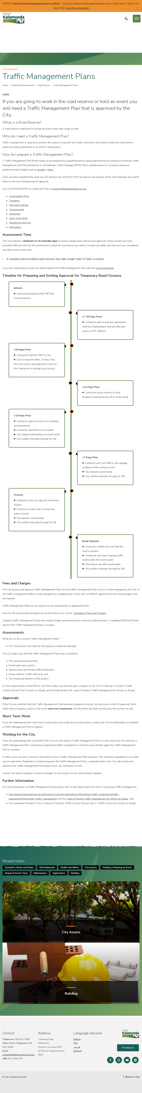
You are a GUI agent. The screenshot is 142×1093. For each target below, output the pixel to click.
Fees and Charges (18, 205)
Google (41, 169)
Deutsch (77, 1049)
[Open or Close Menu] (136, 18)
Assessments (16, 209)
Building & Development (22, 85)
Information (15, 227)
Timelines (14, 200)
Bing (50, 169)
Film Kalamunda (47, 867)
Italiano (77, 1038)
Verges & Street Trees (16, 873)
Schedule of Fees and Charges (89, 613)
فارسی (76, 1045)
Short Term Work (18, 218)
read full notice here (77, 8)
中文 (75, 1041)
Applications (44, 85)
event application (105, 268)
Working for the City (20, 222)
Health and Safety (70, 867)
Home (5, 85)
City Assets (91, 867)
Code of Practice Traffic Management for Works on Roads (97, 799)
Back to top (131, 1077)
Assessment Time (19, 196)
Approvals (14, 214)
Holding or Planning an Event (117, 867)
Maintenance (40, 873)
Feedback (128, 1048)
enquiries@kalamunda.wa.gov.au (69, 189)
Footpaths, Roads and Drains (19, 867)
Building (75, 873)
